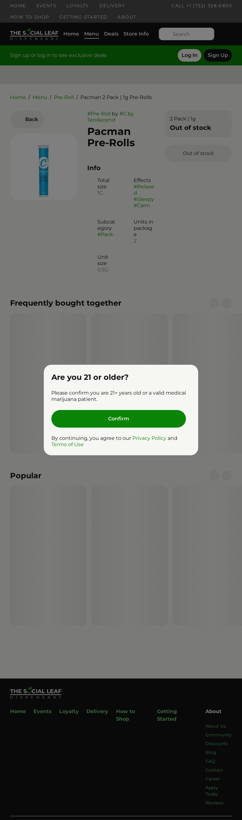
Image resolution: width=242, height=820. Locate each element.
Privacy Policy (149, 438)
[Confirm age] (118, 419)
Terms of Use (67, 444)
